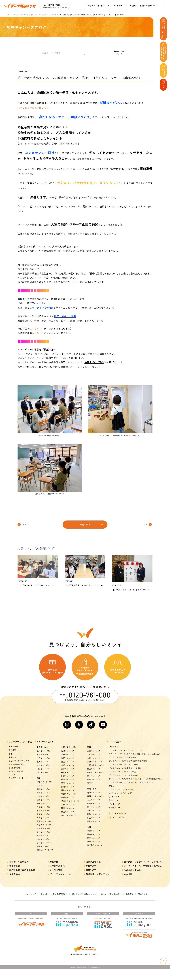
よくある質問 (56, 870)
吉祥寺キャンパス (44, 842)
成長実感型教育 (14, 768)
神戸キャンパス (93, 776)
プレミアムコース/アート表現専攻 (123, 775)
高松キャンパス (93, 810)
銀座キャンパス (43, 814)
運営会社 (44, 894)
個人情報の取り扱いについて (84, 894)
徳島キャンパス (93, 814)
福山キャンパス (93, 807)
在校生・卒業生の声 (148, 5)
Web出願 (128, 874)
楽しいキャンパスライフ (19, 760)
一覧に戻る (85, 524)
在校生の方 (91, 865)
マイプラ (12, 774)
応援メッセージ (15, 757)
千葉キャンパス (43, 807)
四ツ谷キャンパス (44, 817)
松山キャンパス (93, 817)
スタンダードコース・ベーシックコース (125, 750)
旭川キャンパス (43, 751)
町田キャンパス (43, 835)
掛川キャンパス (67, 786)
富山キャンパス (67, 761)
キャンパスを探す (115, 5)
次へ (145, 524)
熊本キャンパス (93, 838)
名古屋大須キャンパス (70, 801)
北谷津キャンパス (44, 810)
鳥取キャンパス (93, 792)
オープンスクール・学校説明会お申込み (143, 865)
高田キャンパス (67, 754)
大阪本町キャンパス (95, 765)
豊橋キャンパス (67, 808)
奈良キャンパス (93, 754)
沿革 (10, 753)
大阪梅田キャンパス (95, 761)
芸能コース (113, 786)
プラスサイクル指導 (16, 771)
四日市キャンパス (68, 815)
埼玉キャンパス (43, 792)
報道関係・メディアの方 (97, 874)
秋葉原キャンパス (44, 821)
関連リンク (142, 894)
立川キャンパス (43, 832)
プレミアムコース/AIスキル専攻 (122, 771)
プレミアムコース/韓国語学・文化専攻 (125, 768)
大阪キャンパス (93, 758)
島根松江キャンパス (95, 796)
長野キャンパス (67, 758)
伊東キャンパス (67, 776)
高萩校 (39, 785)
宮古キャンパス (43, 765)
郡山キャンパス (43, 772)
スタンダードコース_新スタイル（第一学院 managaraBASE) (134, 753)
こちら (35, 328)
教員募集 (129, 894)
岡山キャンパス (93, 799)
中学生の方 (14, 865)
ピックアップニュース (60, 874)
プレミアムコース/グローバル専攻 (123, 764)
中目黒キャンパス (44, 824)
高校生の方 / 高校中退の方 (22, 870)
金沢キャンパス (67, 765)
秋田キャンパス (43, 758)
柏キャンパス (42, 803)
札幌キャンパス (43, 754)
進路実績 (54, 861)
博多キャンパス (93, 834)
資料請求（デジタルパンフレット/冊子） (143, 861)
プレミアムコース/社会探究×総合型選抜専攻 (128, 761)
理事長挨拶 (13, 746)
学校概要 (12, 750)
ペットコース (114, 804)
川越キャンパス (43, 796)
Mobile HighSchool (116, 817)
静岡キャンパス (67, 779)
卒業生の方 (91, 870)
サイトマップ (30, 894)
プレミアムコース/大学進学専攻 (122, 757)
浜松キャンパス (67, 790)
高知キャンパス (93, 821)
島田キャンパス (67, 783)
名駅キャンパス (67, 804)
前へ (24, 524)
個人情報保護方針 (60, 894)
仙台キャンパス (43, 768)
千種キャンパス (67, 797)
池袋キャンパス (43, 839)
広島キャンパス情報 (51, 52)
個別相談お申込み (132, 870)
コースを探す (131, 5)
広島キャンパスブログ (50, 15)
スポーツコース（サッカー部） (122, 789)
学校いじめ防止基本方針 (111, 894)
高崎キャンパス (43, 789)
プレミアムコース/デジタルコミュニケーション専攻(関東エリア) (136, 778)
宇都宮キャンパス (44, 782)
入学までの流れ (57, 865)
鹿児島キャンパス (94, 845)
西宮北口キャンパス (95, 772)
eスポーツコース (116, 796)
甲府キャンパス (67, 772)
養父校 (90, 783)
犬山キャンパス (67, 811)
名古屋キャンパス (68, 793)
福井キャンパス (67, 768)
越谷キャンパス (43, 799)
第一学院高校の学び (17, 764)
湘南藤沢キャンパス (45, 850)
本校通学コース (115, 807)
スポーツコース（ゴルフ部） (121, 793)
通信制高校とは (93, 861)
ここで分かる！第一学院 (94, 5)
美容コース (113, 800)
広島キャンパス (34, 15)
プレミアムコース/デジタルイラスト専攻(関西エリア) (131, 782)
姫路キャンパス (93, 779)
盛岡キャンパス (43, 761)
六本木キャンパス (44, 828)
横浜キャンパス (43, 846)
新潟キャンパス (67, 751)
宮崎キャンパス (93, 841)
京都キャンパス (93, 751)
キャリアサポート (16, 778)
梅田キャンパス (93, 768)
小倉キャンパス (93, 830)
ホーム (9, 15)
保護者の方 (14, 874)
